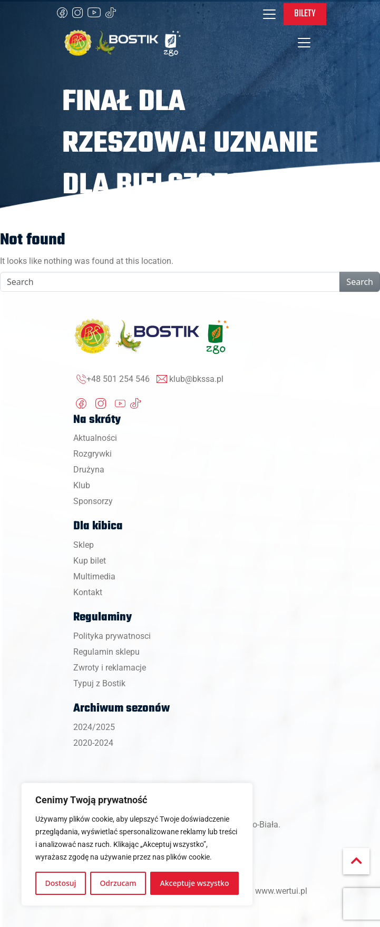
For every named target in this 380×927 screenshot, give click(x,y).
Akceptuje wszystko (194, 883)
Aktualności (95, 438)
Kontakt (87, 592)
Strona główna (86, 218)
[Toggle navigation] (269, 14)
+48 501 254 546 (118, 379)
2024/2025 (94, 727)
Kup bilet (89, 561)
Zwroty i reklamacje (109, 668)
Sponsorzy (93, 501)
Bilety (305, 14)
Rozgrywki (92, 454)
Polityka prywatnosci (112, 636)
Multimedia (94, 576)
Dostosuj (60, 883)
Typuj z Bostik (99, 683)
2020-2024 (93, 743)
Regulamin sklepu (106, 652)
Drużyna (88, 470)
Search (359, 282)
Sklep (83, 545)
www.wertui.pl (281, 891)
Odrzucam (118, 883)
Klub (81, 485)
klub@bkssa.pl (196, 379)
